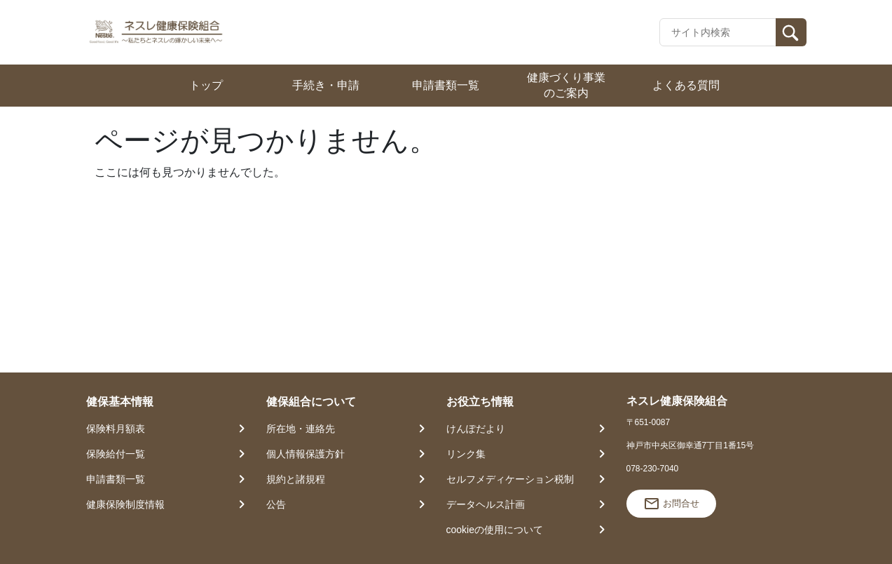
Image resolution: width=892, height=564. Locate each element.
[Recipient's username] (717, 32)
